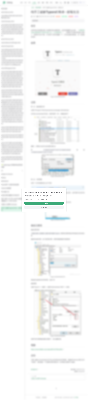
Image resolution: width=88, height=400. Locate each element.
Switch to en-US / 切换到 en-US (44, 203)
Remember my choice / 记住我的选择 (36, 199)
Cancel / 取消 (44, 207)
